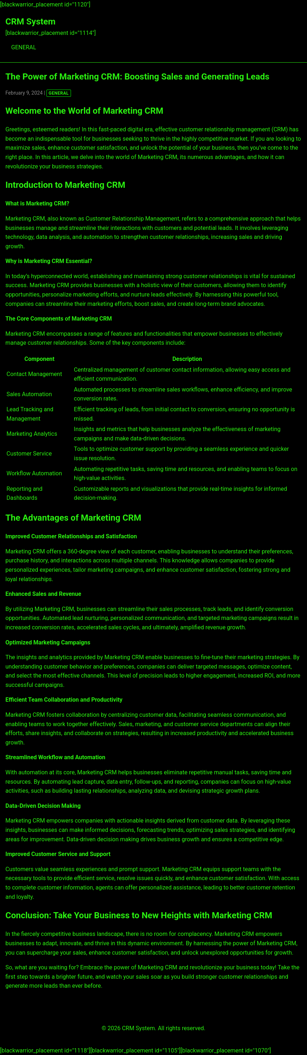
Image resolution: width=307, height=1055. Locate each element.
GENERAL (23, 47)
